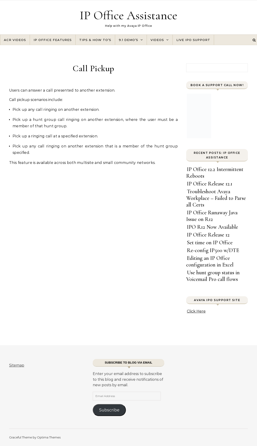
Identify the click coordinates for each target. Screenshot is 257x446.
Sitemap (16, 365)
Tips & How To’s (95, 40)
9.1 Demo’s (128, 40)
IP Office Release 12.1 (209, 183)
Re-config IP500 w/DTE (213, 250)
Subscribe (109, 410)
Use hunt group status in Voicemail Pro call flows (213, 276)
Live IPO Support (193, 40)
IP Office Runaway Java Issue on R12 (212, 216)
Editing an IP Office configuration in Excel (209, 261)
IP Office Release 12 (208, 234)
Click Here (196, 311)
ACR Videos (15, 40)
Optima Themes (49, 437)
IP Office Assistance (128, 15)
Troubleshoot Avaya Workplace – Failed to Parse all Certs (216, 198)
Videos (157, 40)
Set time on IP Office (210, 242)
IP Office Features (53, 40)
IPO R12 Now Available (212, 227)
